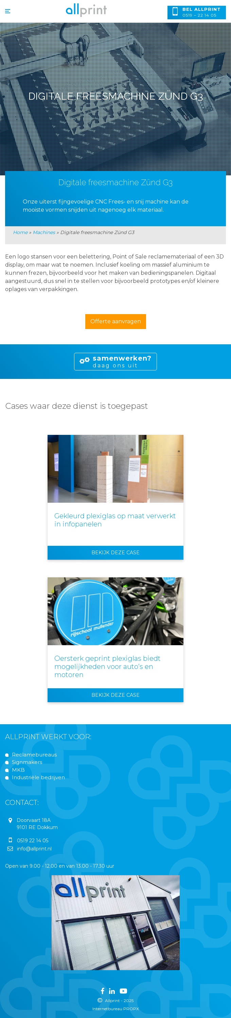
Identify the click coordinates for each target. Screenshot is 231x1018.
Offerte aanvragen (115, 321)
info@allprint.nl (34, 849)
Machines (44, 232)
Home (20, 232)
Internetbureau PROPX (115, 1008)
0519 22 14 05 (32, 841)
